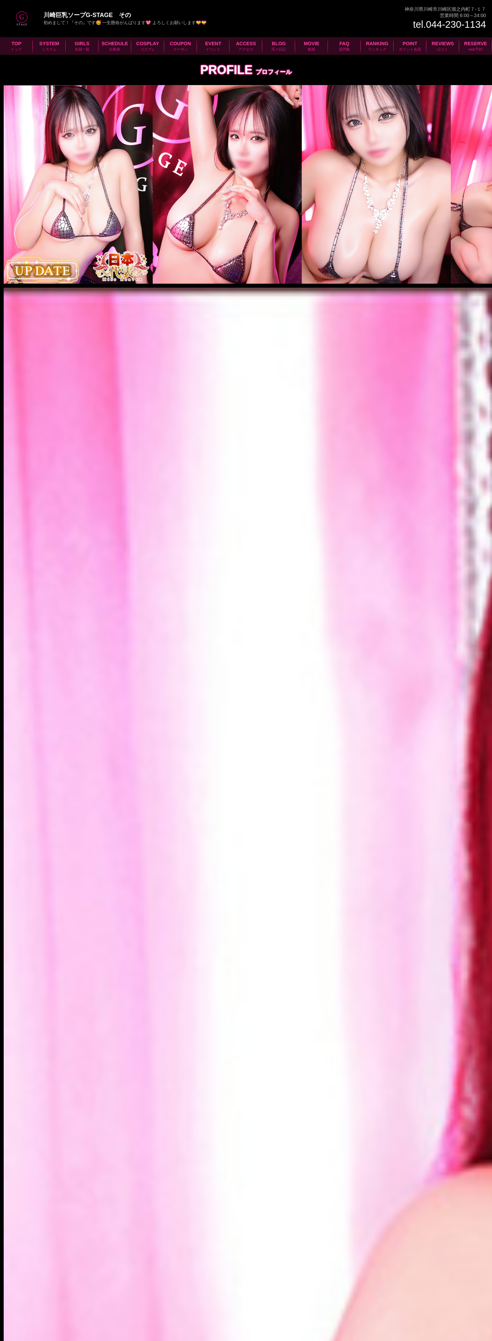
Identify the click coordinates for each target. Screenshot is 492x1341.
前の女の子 (66, 918)
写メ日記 (317, 1305)
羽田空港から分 (55, 1028)
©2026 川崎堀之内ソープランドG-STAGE (91, 1335)
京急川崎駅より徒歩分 (61, 1057)
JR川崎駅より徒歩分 (185, 1043)
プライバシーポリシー (246, 1327)
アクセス (281, 1305)
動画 (348, 1305)
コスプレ (175, 1305)
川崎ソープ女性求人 (224, 1242)
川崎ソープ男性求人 (268, 1242)
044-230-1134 (59, 1001)
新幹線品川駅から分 (185, 1028)
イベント (246, 1305)
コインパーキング (196, 1083)
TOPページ (35, 1305)
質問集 (377, 1305)
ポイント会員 (455, 1305)
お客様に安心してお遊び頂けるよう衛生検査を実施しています (335, 1177)
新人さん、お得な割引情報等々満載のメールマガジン (157, 1177)
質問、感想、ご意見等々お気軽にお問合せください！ (246, 1177)
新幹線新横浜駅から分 (62, 1043)
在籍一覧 (108, 1305)
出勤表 (142, 1305)
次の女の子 (426, 918)
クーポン (210, 1305)
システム (73, 1305)
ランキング (412, 1305)
